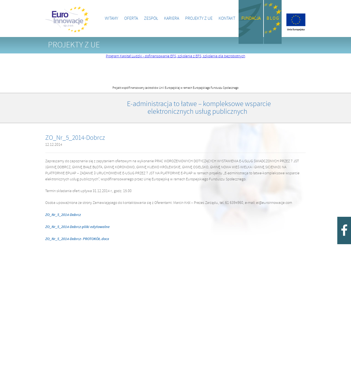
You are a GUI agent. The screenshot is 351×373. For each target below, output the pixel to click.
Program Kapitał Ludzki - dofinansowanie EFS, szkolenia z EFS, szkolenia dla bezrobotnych (175, 56)
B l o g (273, 18)
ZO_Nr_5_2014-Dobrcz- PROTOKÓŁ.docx (77, 239)
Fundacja (251, 18)
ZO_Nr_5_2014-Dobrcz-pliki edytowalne (77, 227)
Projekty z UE (199, 18)
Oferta (131, 18)
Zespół (151, 18)
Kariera (171, 18)
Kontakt (227, 18)
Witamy (111, 18)
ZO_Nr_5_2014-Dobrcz (63, 215)
